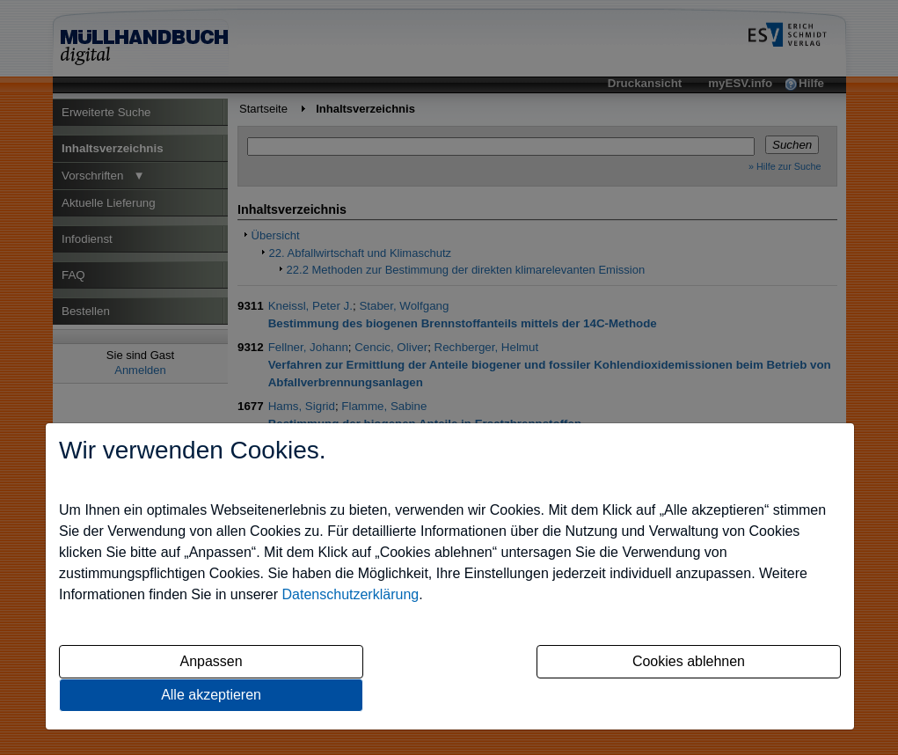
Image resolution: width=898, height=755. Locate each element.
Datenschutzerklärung (351, 594)
